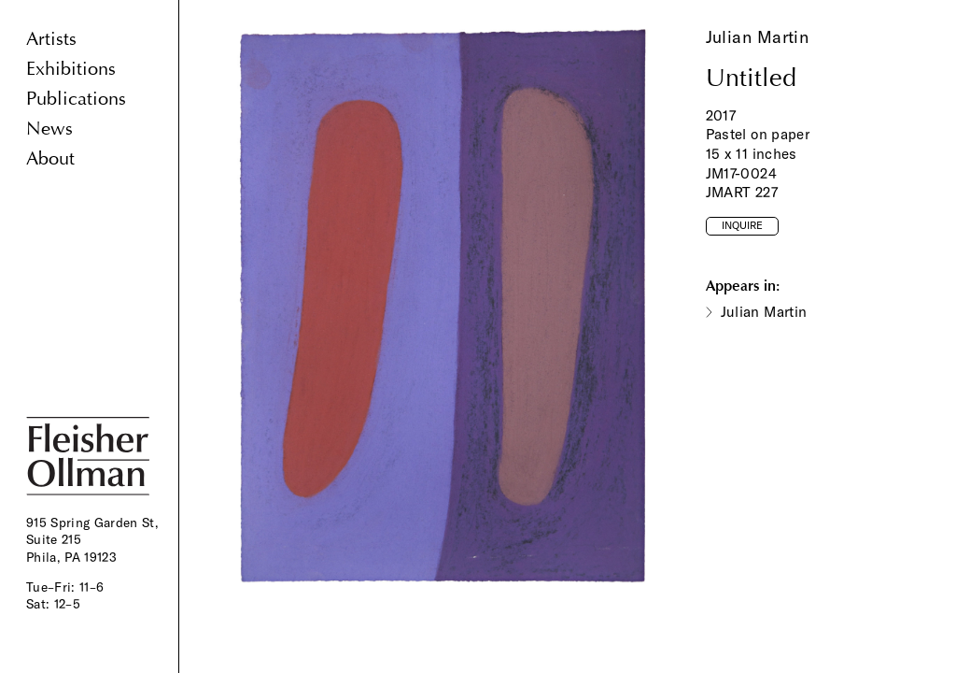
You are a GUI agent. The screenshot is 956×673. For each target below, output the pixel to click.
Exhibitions (71, 68)
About (50, 158)
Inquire (742, 225)
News (49, 128)
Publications (76, 98)
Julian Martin (757, 37)
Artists (51, 38)
